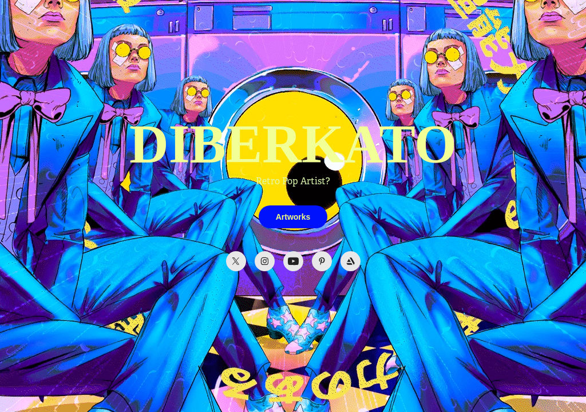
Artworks (293, 216)
